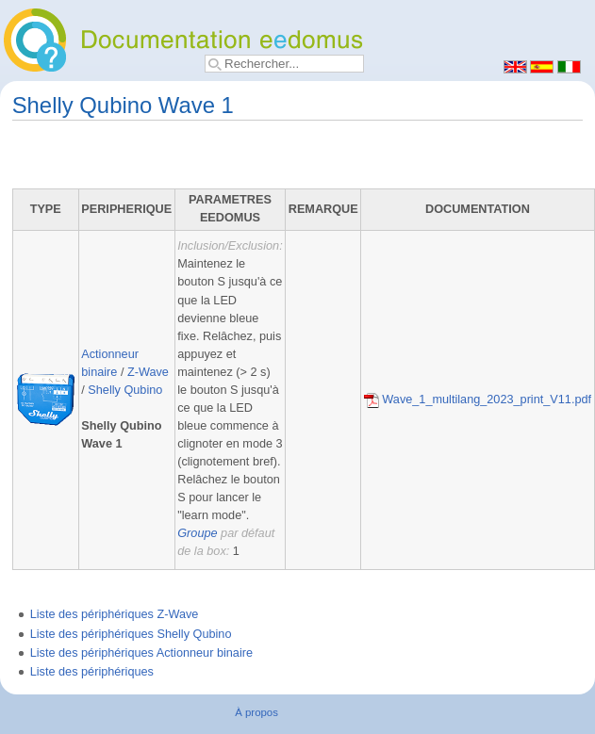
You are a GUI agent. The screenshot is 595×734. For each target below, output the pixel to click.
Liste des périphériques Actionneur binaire (141, 653)
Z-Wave (148, 372)
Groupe (197, 533)
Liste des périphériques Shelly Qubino (131, 634)
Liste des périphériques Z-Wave (114, 614)
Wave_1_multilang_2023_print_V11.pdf (477, 399)
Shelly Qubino (125, 390)
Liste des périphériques (92, 671)
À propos (256, 712)
